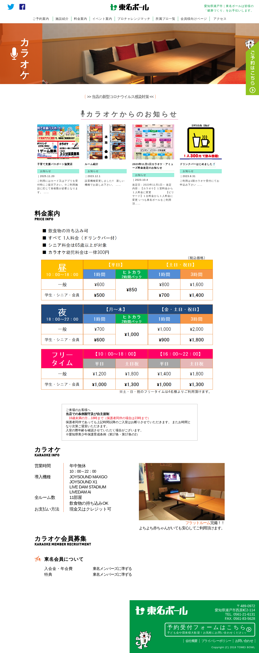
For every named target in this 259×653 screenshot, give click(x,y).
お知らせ (45, 171)
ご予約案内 (41, 18)
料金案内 (80, 18)
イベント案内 (102, 18)
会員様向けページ (194, 18)
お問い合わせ (244, 641)
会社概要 (191, 641)
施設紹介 (62, 18)
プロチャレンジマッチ (133, 18)
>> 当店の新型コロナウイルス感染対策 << (120, 97)
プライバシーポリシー (216, 641)
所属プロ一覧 (165, 18)
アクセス (220, 18)
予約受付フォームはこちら (209, 629)
